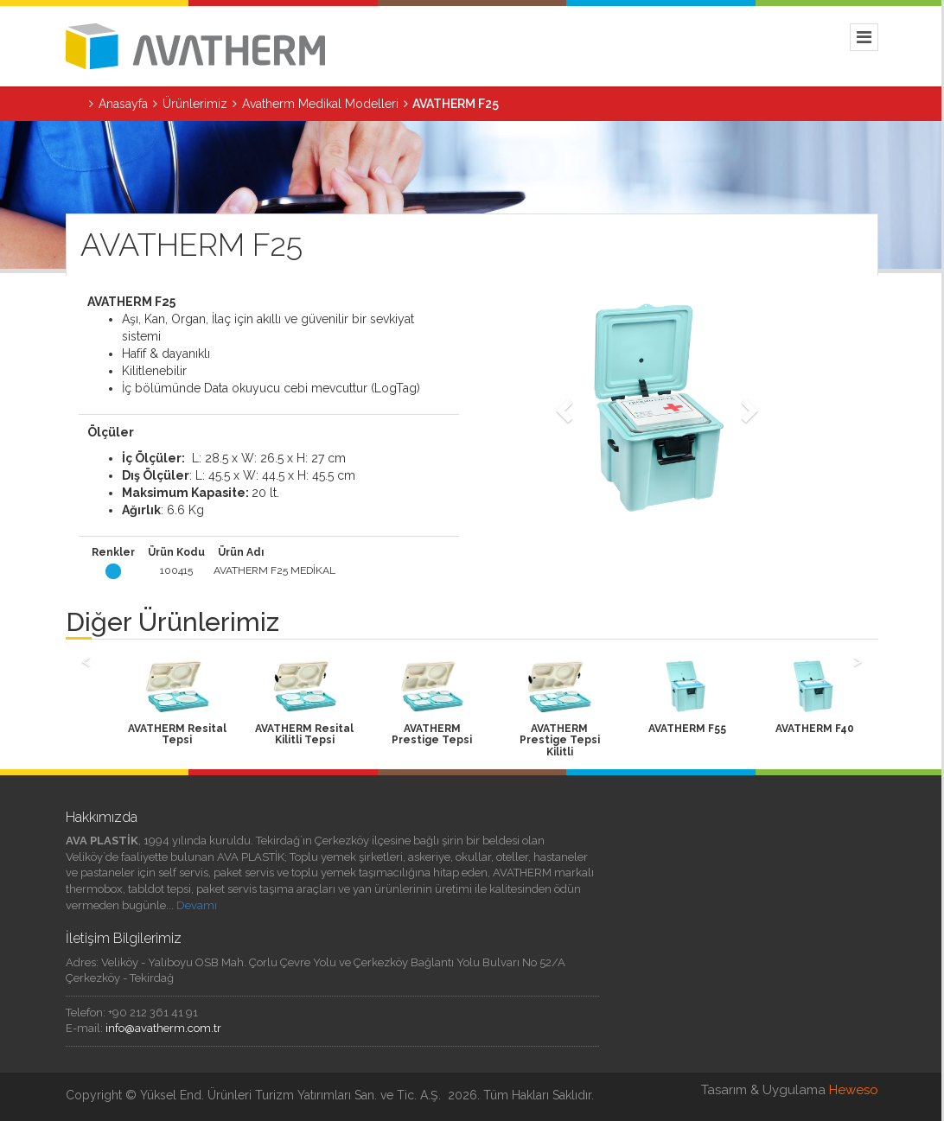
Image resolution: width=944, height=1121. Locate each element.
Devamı (196, 905)
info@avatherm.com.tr (163, 1028)
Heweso (853, 1090)
